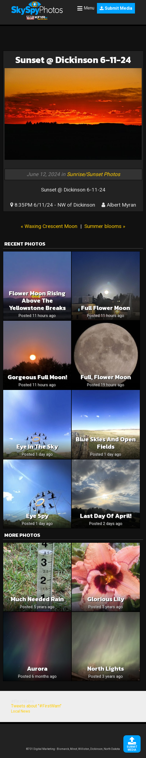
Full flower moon (105, 308)
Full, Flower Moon (106, 377)
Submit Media (116, 8)
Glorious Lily (105, 599)
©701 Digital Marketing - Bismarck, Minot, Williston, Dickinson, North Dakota (73, 748)
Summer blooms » (104, 226)
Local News (20, 711)
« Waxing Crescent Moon (49, 226)
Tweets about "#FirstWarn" (36, 706)
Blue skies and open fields (106, 443)
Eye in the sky (37, 446)
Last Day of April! (105, 515)
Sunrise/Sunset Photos (93, 174)
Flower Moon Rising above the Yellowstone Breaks (37, 301)
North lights (105, 668)
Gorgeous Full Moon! (37, 377)
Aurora (37, 668)
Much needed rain (37, 599)
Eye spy (37, 515)
